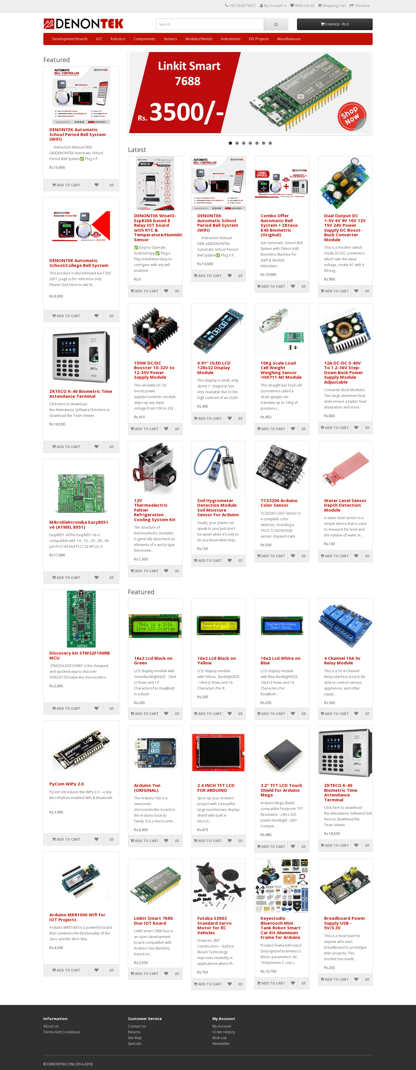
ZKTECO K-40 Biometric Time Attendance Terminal (80, 393)
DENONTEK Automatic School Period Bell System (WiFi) (77, 134)
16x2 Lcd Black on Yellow (216, 660)
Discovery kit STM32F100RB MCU (79, 655)
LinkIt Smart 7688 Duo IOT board (153, 920)
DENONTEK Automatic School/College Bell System (78, 262)
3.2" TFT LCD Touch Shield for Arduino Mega (281, 790)
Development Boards (70, 38)
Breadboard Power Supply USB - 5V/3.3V (344, 922)
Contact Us (137, 1026)
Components (144, 38)
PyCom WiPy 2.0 (66, 784)
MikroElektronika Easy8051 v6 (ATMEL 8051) (78, 524)
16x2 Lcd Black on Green (153, 660)
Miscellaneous (288, 38)
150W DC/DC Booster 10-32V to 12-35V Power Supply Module (154, 370)
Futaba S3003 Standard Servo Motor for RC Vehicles (214, 925)
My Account (221, 1026)
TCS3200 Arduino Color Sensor (279, 502)
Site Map (135, 1037)
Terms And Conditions (61, 1032)
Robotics (118, 38)
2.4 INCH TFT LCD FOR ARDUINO (216, 787)
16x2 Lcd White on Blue (280, 660)
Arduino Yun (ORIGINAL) (147, 787)
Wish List (219, 1037)
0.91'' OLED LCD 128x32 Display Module (214, 367)
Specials (134, 1043)
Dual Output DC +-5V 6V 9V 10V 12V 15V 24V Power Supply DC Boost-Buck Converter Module (345, 227)
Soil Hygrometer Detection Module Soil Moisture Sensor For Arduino (218, 507)
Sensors (170, 38)
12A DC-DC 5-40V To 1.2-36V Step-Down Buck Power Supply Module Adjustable (343, 372)
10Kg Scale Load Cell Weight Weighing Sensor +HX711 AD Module (281, 370)
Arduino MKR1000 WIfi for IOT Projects (77, 917)
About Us (51, 1026)
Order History (223, 1032)
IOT (99, 38)
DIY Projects (259, 38)
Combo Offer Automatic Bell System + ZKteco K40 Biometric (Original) (279, 225)
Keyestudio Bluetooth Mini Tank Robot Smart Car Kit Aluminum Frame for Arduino (281, 927)
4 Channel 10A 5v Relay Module (342, 660)
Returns (134, 1032)
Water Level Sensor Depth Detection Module (345, 505)
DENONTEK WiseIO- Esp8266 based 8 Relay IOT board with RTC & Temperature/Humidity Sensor (159, 227)
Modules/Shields (198, 38)
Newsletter (221, 1043)
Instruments (230, 38)
